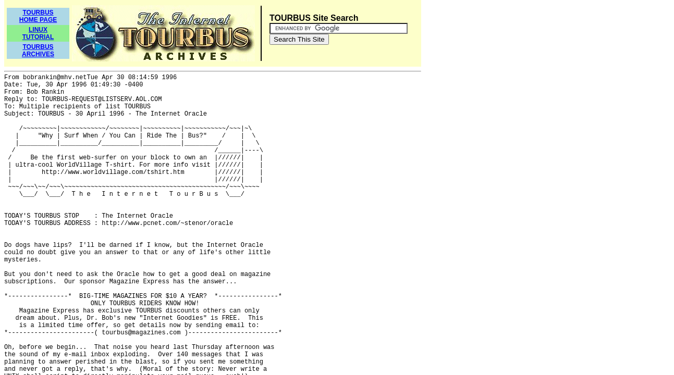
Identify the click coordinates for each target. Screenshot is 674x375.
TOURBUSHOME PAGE (38, 16)
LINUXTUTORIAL (38, 33)
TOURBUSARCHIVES (38, 50)
